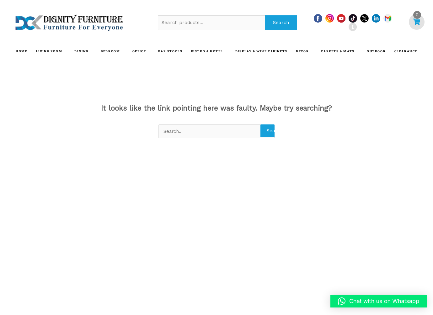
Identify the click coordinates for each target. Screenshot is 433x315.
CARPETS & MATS (337, 51)
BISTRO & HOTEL (207, 51)
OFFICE (139, 51)
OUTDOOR (376, 51)
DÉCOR (302, 51)
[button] (378, 301)
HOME (21, 51)
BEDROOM (110, 51)
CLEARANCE (405, 51)
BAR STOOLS (170, 51)
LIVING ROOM (49, 51)
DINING (81, 51)
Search (281, 22)
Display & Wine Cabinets (261, 51)
